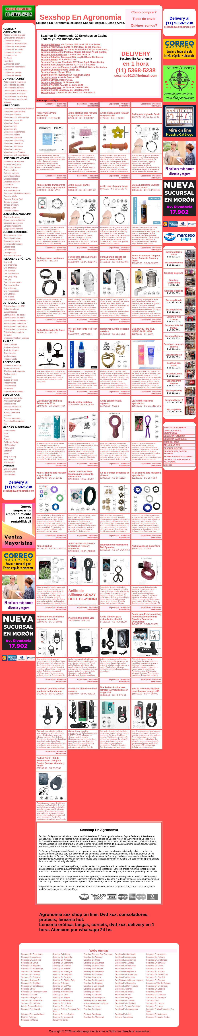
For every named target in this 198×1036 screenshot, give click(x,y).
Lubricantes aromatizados (15, 43)
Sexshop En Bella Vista (94, 966)
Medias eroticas (11, 187)
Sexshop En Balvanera (62, 963)
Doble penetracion (12, 409)
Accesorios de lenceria (14, 161)
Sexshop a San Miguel (94, 986)
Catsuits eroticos (11, 173)
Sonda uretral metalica (80, 402)
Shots (6, 454)
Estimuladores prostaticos (15, 329)
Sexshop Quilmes (50, 70)
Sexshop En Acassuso (156, 954)
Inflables (7, 415)
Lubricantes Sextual (12, 75)
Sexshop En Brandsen (94, 971)
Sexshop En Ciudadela (94, 980)
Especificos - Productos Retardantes (56, 105)
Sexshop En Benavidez (125, 966)
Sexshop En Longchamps (126, 1009)
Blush (6, 436)
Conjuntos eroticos (12, 176)
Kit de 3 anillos (44, 546)
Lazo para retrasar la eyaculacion (142, 402)
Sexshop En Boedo (154, 968)
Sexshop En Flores (92, 992)
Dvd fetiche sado (11, 273)
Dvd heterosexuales (12, 282)
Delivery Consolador (124, 1017)
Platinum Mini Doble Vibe (81, 618)
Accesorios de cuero (13, 235)
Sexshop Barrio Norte (52, 49)
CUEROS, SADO (171, 442)
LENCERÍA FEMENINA (174, 436)
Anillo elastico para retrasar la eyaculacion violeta (82, 114)
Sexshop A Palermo (123, 989)
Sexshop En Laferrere (62, 1006)
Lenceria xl (8, 185)
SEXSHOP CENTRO (173, 448)
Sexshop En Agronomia (80, 17)
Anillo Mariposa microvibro (146, 546)
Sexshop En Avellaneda (156, 960)
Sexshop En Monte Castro (158, 1017)
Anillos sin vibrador (12, 401)
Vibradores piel (10, 129)
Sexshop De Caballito (30, 971)
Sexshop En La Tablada (125, 1003)
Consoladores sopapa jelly (15, 96)
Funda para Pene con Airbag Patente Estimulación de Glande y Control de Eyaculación (146, 618)
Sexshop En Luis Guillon (63, 1014)
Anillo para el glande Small (146, 114)
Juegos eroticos (11, 380)
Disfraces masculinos (13, 223)
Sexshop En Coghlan (30, 983)
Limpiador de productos (14, 38)
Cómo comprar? (143, 12)
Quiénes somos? (144, 25)
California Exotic (11, 442)
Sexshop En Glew (123, 995)
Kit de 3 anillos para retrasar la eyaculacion (51, 474)
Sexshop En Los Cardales (32, 1014)
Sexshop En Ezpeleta (155, 989)
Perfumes (8, 70)
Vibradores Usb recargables (16, 155)
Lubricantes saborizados (14, 67)
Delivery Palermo (28, 1017)
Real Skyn (8, 61)
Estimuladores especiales (15, 320)
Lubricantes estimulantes (15, 46)
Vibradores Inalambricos (14, 132)
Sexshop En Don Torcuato (126, 986)
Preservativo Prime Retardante (46, 114)
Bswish (7, 439)
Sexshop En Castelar (61, 977)
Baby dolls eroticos (12, 167)
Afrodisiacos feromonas (14, 371)
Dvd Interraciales (11, 285)
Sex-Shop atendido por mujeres (129, 980)
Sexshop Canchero (92, 977)
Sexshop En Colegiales (125, 983)
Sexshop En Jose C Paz (32, 1000)
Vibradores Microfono (13, 146)
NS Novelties (9, 445)
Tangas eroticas (11, 202)
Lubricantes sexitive (12, 72)
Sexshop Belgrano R (30, 980)
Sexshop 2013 (152, 1000)
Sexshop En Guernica (156, 995)
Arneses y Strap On (12, 407)
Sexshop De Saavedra (62, 957)
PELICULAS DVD (172, 445)
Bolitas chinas (10, 404)
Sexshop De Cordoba (93, 968)
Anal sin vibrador (11, 350)
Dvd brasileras (10, 268)
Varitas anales (10, 356)
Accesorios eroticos (12, 365)
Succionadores (10, 312)
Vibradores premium (13, 138)
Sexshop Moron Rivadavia (54, 75)
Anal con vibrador (11, 347)
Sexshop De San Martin (125, 954)
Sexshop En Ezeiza (92, 989)
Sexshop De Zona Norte (32, 954)
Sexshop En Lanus (154, 1006)
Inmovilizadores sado (13, 244)
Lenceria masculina (12, 226)
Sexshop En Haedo (61, 997)
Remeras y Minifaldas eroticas (17, 193)
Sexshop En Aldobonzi (31, 960)
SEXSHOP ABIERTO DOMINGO (178, 456)
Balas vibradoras (11, 309)
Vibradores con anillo (13, 398)
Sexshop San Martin (51, 82)
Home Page (41, 100)
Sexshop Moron (49, 72)
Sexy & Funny (10, 456)
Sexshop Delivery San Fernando (98, 954)
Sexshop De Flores (154, 966)
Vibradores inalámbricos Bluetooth (19, 109)
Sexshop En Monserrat (62, 1017)
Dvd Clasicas (9, 294)
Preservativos (10, 383)
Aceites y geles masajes (14, 35)
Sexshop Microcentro (52, 52)
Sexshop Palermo (50, 47)
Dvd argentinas (10, 265)
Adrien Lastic (9, 430)
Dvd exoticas (9, 271)
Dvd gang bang (10, 276)
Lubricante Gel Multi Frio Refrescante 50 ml (49, 402)
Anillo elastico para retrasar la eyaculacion (114, 114)
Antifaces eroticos (12, 368)
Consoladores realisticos (15, 93)
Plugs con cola (10, 359)
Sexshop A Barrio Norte (62, 1000)
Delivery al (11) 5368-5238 (18, 484)
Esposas (7, 377)
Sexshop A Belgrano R (31, 997)
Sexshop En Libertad (30, 1009)
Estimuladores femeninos (15, 323)
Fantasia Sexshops (92, 1014)
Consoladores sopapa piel (15, 99)
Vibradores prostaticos (14, 140)
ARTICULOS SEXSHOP (175, 428)
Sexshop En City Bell (155, 977)
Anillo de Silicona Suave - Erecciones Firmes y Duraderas (81, 546)
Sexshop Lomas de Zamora (55, 67)
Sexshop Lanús (49, 77)
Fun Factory (9, 462)
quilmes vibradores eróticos (96, 1003)
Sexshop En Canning (93, 974)
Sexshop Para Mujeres (174, 382)
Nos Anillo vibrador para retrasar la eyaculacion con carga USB (114, 690)
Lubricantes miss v (12, 64)
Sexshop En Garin (29, 995)
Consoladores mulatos (14, 88)
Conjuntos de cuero (12, 238)
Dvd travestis (9, 300)
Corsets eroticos (11, 179)
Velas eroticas (10, 386)
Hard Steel (8, 459)
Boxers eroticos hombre (14, 220)
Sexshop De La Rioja (124, 963)
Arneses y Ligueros (12, 164)
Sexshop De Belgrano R (125, 971)
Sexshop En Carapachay (126, 974)
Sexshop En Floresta (124, 992)
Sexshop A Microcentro (62, 992)
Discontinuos (9, 472)
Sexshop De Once (92, 960)
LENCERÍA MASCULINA (175, 439)
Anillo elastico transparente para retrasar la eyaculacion (51, 186)
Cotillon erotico (10, 374)
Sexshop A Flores (154, 992)
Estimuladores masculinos (15, 326)
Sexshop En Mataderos (156, 1014)
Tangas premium (11, 205)
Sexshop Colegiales (51, 87)
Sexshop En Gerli (60, 995)
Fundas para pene (12, 412)
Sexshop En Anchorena (125, 960)
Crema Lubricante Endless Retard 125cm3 (145, 186)
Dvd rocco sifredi (11, 291)
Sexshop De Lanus (29, 963)
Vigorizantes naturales (14, 391)
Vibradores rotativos (13, 149)
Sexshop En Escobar (61, 989)
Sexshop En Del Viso (61, 986)
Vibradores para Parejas (14, 111)
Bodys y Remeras (12, 217)
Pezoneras (8, 388)
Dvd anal (8, 262)
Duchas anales (10, 344)
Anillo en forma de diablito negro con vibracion (50, 618)
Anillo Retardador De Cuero (51, 330)
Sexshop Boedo (49, 59)
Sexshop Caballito (50, 57)
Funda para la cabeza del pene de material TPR (113, 258)
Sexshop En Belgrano (30, 966)
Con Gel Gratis (10, 469)
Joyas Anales (10, 353)
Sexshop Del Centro (61, 954)
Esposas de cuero (12, 241)
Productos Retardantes (14, 421)
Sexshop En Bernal (123, 968)
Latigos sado (9, 247)
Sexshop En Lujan (123, 1014)
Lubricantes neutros (12, 52)
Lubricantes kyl (10, 55)
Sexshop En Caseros (30, 977)
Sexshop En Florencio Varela (34, 992)
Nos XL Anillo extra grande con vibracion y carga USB (146, 689)
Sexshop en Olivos (29, 1020)
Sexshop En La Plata (30, 1003)
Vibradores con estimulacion (16, 117)
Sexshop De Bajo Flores (157, 974)
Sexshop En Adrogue (93, 957)
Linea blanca (9, 250)
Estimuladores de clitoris (14, 315)
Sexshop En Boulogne (62, 971)
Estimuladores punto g (14, 332)
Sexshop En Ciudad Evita (63, 980)
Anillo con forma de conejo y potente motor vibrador (51, 689)
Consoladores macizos (14, 85)
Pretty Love (9, 448)
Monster (7, 102)
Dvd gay (7, 279)
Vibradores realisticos (13, 143)
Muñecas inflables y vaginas (16, 338)
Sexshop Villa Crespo (52, 64)
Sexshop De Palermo (155, 957)
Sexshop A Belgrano (124, 997)
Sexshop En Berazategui (32, 968)
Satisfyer (8, 451)
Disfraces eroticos (12, 182)
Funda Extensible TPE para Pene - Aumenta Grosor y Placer (146, 258)
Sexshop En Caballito (30, 974)
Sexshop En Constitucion (32, 986)
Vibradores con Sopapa (14, 152)
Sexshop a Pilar (28, 989)
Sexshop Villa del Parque (54, 54)
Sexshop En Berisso (61, 968)
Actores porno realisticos (15, 82)
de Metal (7, 335)
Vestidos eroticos (11, 211)
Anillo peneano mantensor (50, 258)
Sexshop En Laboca (155, 1003)
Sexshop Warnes (49, 85)
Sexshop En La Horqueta (95, 1000)
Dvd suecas (9, 297)
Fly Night (8, 58)
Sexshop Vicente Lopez (53, 90)
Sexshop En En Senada (157, 986)
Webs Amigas (99, 950)
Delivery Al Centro (60, 1020)
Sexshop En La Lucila (124, 1000)
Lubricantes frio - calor (14, 49)
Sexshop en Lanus (92, 1006)
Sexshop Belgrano (50, 44)
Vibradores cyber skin (13, 120)
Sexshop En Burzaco (155, 971)
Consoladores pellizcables (15, 90)
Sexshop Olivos (49, 80)
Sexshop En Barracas (156, 963)
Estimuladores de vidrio (14, 318)
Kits (5, 424)
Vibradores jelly (10, 126)
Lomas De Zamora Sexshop (127, 1006)
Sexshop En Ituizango (156, 997)
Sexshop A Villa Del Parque (158, 983)
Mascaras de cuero (12, 255)
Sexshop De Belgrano (62, 974)
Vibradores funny (11, 123)
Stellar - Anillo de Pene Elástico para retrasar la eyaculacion (80, 474)
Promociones (9, 475)
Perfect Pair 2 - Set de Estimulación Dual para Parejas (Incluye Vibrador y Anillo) (51, 762)
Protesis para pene (12, 418)
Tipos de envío (144, 19)
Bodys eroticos (10, 170)
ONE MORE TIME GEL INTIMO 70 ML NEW (143, 330)
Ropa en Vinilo (10, 196)
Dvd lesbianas (10, 288)
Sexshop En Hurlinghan (94, 997)
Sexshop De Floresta (61, 966)
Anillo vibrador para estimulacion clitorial (111, 618)
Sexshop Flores (49, 62)
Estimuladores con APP (14, 306)
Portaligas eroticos (12, 190)
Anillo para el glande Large (114, 186)
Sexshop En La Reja (61, 1003)
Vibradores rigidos (12, 135)
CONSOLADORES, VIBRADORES (173, 432)
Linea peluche (10, 252)
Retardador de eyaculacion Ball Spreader (114, 546)
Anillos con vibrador (12, 114)
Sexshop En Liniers (92, 1009)
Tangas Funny (10, 208)
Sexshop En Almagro (61, 960)
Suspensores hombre (13, 229)
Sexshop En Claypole (155, 980)
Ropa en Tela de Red (13, 199)
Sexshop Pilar (48, 92)
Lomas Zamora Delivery (31, 1006)
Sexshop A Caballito (93, 995)
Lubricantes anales (12, 41)
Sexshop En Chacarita (125, 977)
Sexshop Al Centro (60, 983)
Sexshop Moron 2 (174, 400)
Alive (6, 433)
